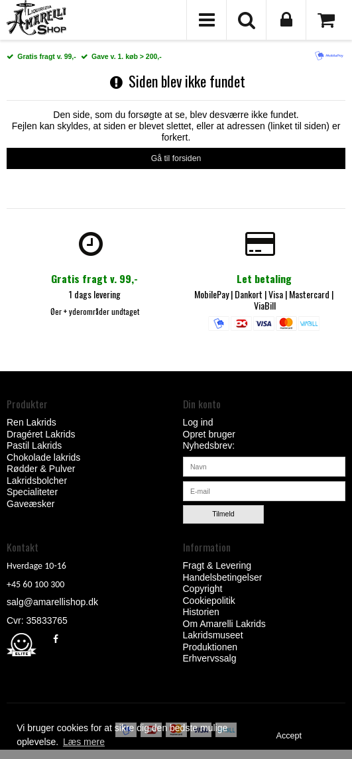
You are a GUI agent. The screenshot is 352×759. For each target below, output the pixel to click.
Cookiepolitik (209, 600)
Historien (201, 612)
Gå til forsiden (176, 158)
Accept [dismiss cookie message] (289, 735)
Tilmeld (223, 514)
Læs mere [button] (84, 741)
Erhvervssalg (210, 658)
